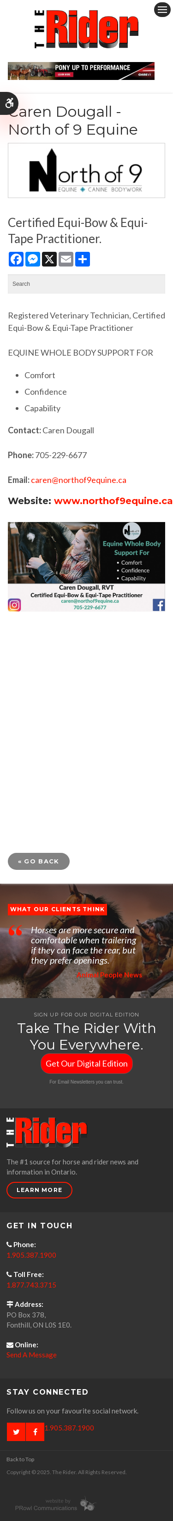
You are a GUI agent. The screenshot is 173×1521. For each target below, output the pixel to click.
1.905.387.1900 (31, 1255)
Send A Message (31, 1355)
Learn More (39, 1189)
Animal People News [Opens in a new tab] (109, 974)
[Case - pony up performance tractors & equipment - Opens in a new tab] (81, 70)
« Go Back (39, 861)
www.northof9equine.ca (113, 500)
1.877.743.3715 (31, 1285)
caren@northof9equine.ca (78, 480)
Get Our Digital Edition (87, 1063)
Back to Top (20, 1459)
